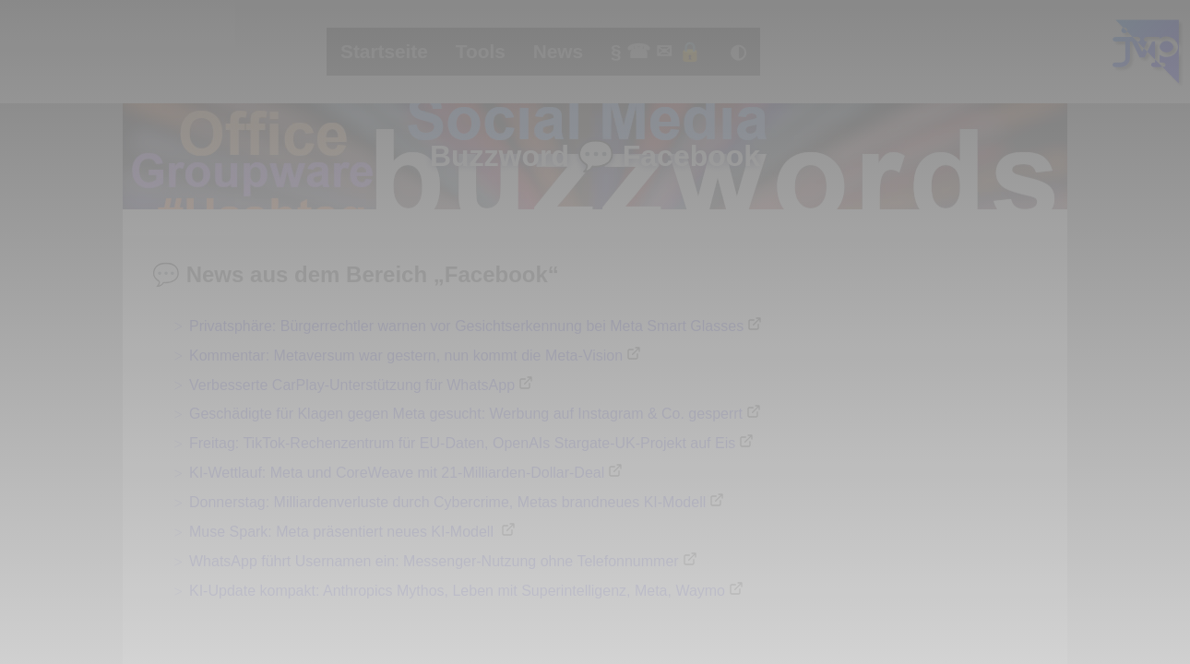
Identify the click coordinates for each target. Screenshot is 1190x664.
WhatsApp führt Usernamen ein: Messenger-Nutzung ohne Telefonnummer (434, 561)
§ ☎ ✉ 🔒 (656, 51)
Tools (481, 51)
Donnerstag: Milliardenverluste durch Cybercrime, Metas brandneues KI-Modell (447, 502)
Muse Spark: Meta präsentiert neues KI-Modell (343, 532)
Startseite (384, 51)
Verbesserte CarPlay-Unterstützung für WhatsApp (352, 385)
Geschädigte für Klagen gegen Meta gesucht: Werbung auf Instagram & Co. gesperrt (466, 413)
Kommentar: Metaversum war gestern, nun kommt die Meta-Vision (406, 355)
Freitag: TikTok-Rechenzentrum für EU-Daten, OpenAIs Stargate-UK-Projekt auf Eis (462, 443)
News (558, 51)
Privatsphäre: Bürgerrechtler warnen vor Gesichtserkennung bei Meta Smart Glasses (466, 326)
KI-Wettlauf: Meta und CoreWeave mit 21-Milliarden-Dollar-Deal (396, 472)
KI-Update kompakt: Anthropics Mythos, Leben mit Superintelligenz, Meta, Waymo (457, 591)
